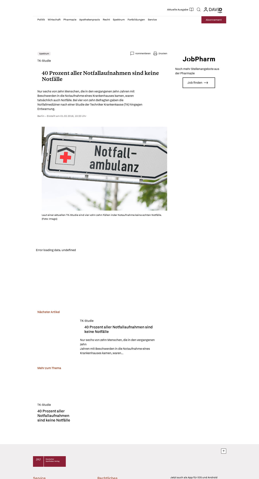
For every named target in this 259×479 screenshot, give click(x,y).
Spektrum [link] (44, 53)
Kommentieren (143, 53)
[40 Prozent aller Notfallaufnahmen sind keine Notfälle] (56, 337)
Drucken (163, 53)
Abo (214, 20)
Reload (83, 250)
